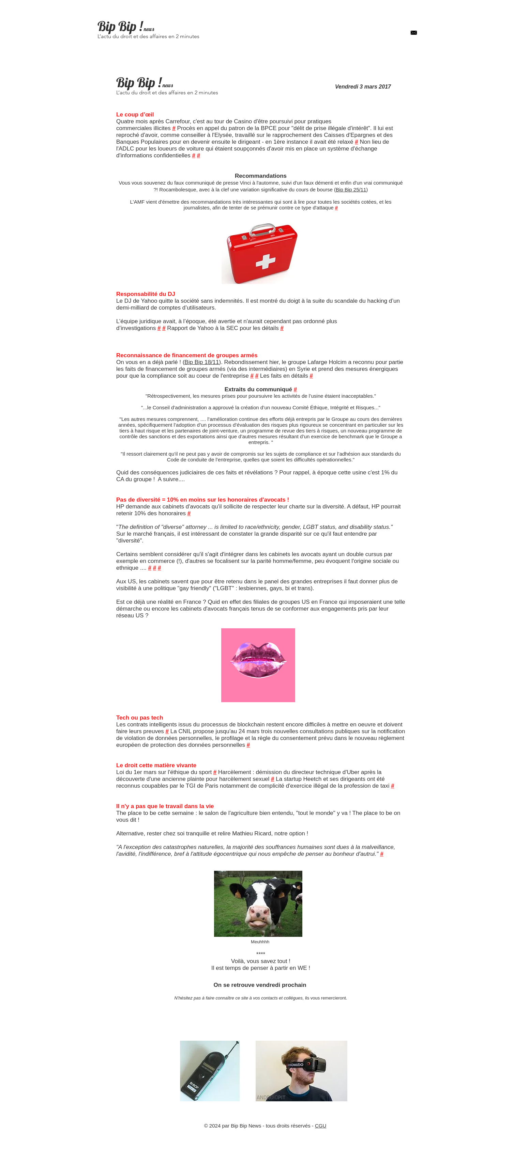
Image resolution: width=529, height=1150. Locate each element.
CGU (320, 1126)
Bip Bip (116, 26)
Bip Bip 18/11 (201, 362)
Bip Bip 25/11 (351, 189)
